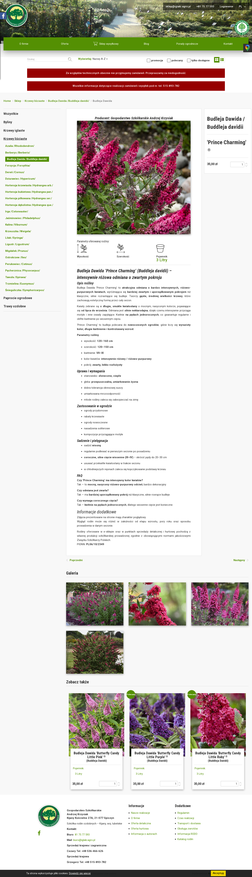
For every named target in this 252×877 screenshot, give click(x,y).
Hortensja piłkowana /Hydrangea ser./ (28, 198)
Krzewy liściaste (35, 101)
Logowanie (226, 6)
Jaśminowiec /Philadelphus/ (22, 218)
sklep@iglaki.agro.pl (178, 6)
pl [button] (243, 6)
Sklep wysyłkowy (108, 43)
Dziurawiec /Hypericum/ (20, 178)
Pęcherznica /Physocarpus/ (22, 270)
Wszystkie (11, 113)
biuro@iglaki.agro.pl (84, 840)
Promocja (157, 60)
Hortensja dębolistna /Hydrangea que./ (29, 205)
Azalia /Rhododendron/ (19, 146)
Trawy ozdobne (15, 306)
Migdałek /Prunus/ (16, 250)
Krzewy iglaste (14, 130)
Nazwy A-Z (93, 58)
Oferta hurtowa (140, 828)
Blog (146, 43)
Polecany (177, 60)
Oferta (64, 43)
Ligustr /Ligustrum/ (17, 244)
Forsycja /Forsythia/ (17, 165)
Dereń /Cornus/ (14, 172)
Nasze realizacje (140, 812)
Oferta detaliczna (141, 823)
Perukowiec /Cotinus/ (18, 264)
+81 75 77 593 (205, 6)
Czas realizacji (185, 818)
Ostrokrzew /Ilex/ (16, 257)
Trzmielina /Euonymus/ (19, 283)
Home (7, 101)
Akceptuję (218, 873)
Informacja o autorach (144, 833)
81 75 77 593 (82, 834)
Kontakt (228, 43)
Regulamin (183, 812)
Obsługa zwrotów (187, 828)
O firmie (23, 43)
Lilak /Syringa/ (14, 237)
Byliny (8, 122)
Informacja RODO (187, 833)
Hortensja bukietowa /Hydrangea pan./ (29, 191)
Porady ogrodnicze (187, 43)
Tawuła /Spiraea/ (15, 277)
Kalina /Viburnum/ (16, 224)
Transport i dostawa (189, 823)
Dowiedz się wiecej (80, 873)
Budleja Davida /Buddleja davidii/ (68, 101)
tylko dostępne (200, 60)
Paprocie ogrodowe (18, 298)
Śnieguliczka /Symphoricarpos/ (24, 290)
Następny (240, 560)
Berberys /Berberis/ (17, 152)
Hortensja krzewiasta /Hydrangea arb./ (29, 185)
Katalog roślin (185, 839)
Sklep (17, 101)
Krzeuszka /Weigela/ (18, 231)
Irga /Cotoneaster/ (16, 211)
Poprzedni (74, 560)
